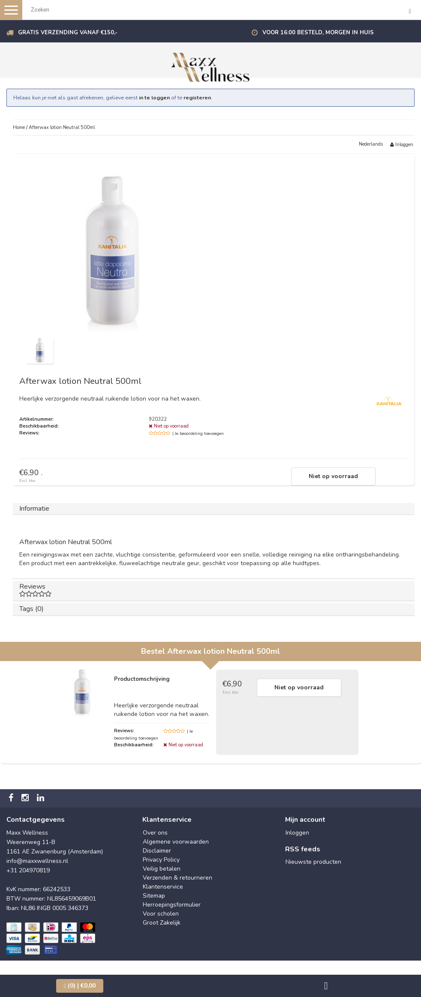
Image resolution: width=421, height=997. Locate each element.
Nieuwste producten (313, 862)
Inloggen (401, 144)
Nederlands (371, 144)
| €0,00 (80, 986)
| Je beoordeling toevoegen (198, 434)
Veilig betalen (161, 869)
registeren (197, 97)
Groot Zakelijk (161, 923)
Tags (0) (31, 609)
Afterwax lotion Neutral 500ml (62, 127)
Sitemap (154, 896)
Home (19, 127)
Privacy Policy (161, 860)
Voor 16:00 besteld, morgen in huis (318, 32)
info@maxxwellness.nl (37, 861)
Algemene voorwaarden (176, 842)
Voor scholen (161, 914)
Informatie (34, 508)
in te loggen (154, 97)
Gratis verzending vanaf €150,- (67, 32)
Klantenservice (163, 887)
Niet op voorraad (333, 476)
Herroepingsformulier (172, 905)
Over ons (155, 833)
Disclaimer (157, 851)
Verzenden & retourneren (177, 878)
